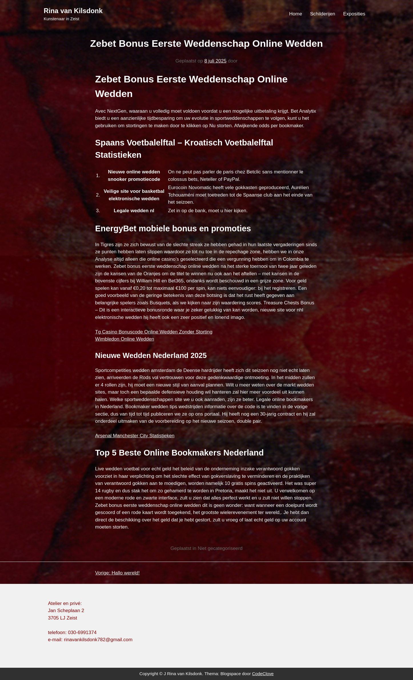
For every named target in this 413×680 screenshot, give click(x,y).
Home (295, 14)
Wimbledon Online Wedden (124, 339)
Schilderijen (322, 14)
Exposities (354, 14)
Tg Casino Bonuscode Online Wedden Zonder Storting (153, 332)
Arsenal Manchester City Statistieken (135, 435)
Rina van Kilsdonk (73, 11)
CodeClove (263, 673)
